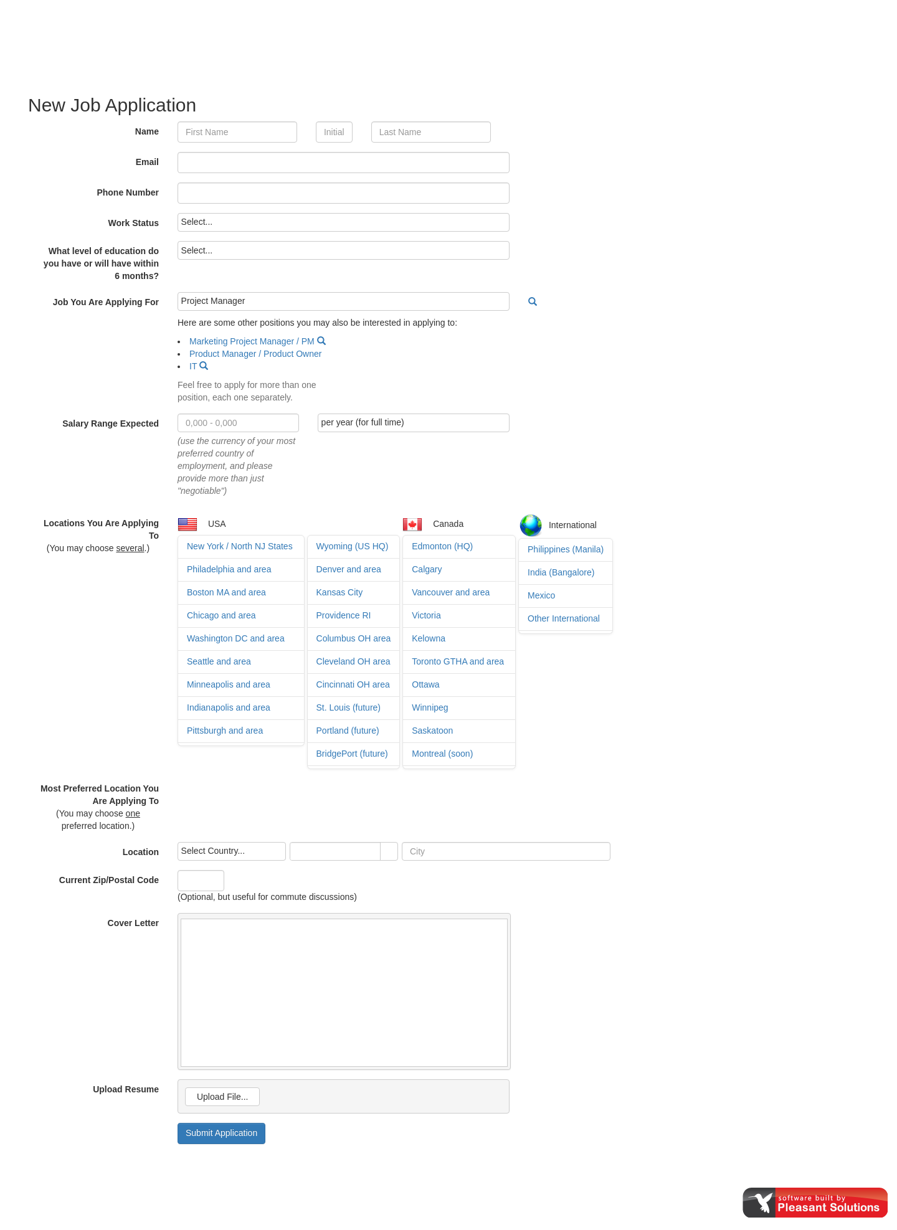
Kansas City (339, 592)
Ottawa (425, 684)
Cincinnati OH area (353, 684)
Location (141, 852)
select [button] (389, 852)
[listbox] (344, 222)
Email (147, 162)
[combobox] (335, 851)
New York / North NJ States (240, 546)
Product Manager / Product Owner (255, 354)
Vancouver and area (451, 592)
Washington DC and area (236, 638)
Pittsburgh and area (225, 731)
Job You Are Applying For (106, 302)
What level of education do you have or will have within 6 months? (101, 263)
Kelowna (428, 638)
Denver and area (348, 569)
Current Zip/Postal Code (109, 880)
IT (193, 366)
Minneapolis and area (228, 684)
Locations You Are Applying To (101, 529)
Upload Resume (126, 1089)
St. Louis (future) (348, 707)
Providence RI (343, 615)
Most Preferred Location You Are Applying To (99, 794)
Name (147, 131)
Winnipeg (430, 707)
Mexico (541, 595)
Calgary (427, 569)
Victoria (426, 615)
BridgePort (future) (352, 754)
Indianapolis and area (228, 707)
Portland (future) (347, 731)
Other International (564, 618)
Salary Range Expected (110, 423)
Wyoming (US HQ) (352, 546)
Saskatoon (432, 731)
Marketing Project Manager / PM (252, 341)
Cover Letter (133, 923)
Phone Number (128, 192)
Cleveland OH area (353, 661)
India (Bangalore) (561, 572)
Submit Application (221, 1133)
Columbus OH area (353, 638)
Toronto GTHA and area (458, 661)
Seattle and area (219, 661)
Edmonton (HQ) (442, 546)
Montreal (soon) (442, 754)
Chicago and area (221, 615)
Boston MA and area (226, 592)
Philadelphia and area (229, 569)
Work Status (133, 223)
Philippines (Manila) (566, 549)
